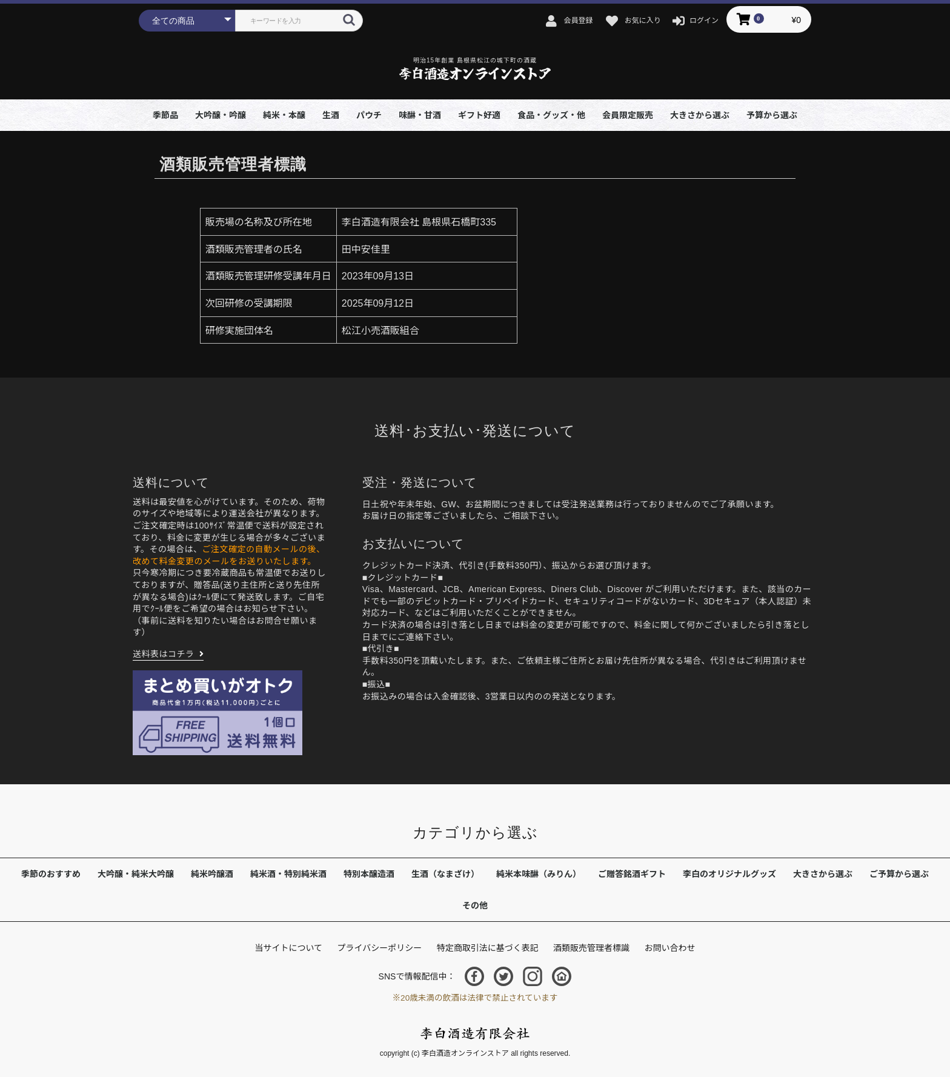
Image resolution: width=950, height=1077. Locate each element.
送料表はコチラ (163, 654)
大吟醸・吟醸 (220, 115)
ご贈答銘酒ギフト (632, 874)
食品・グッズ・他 (551, 115)
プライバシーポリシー (379, 948)
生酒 (330, 115)
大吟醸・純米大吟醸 (136, 874)
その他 (475, 905)
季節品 (165, 115)
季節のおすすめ (51, 874)
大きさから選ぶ (699, 115)
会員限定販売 (627, 115)
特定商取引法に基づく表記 (488, 948)
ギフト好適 (479, 115)
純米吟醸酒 (212, 874)
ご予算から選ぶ (899, 874)
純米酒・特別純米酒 (288, 874)
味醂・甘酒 (420, 115)
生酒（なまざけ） (445, 874)
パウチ (369, 115)
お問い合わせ (670, 948)
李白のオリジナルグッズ (729, 874)
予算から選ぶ (771, 115)
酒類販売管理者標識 (591, 948)
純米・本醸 (284, 115)
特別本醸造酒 (369, 874)
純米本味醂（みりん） (538, 874)
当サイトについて (288, 948)
